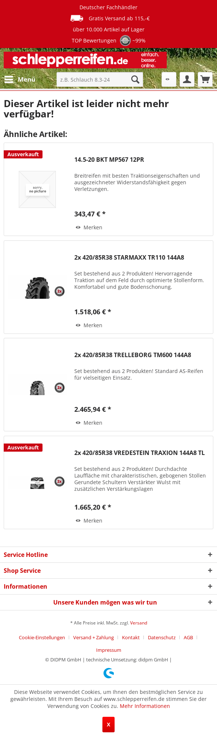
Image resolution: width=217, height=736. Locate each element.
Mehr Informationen (145, 705)
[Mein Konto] (187, 79)
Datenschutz (162, 637)
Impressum (108, 650)
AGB (188, 637)
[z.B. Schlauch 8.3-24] (100, 79)
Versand (138, 623)
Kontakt (131, 637)
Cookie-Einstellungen (42, 637)
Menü (19, 78)
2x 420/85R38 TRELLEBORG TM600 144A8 (132, 355)
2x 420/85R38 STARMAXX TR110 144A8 (129, 257)
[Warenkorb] (205, 79)
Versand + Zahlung (93, 637)
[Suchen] (135, 79)
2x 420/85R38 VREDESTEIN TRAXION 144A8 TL (139, 453)
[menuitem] (19, 79)
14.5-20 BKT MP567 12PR (109, 160)
